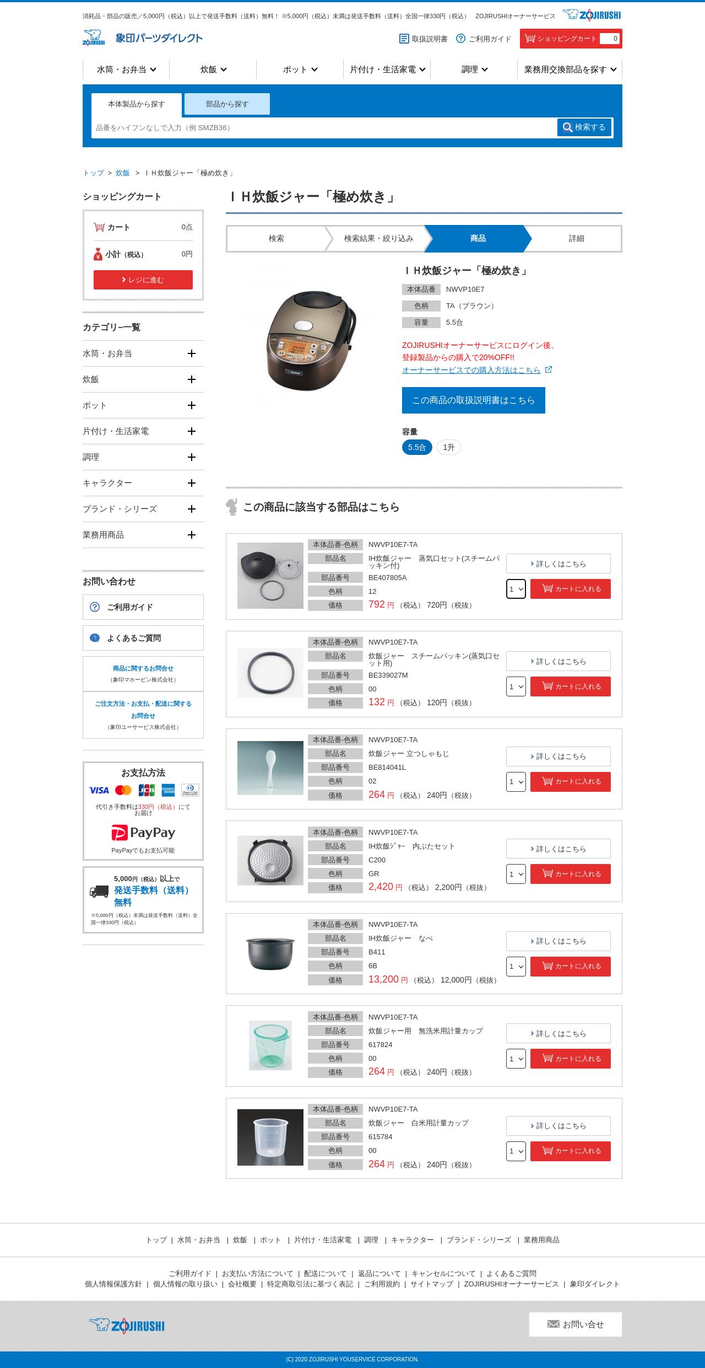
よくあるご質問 (134, 638)
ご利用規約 (382, 1284)
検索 (590, 127)
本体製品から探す (136, 104)
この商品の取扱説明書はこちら (473, 400)
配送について (325, 1273)
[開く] (191, 353)
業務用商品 (103, 534)
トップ (93, 173)
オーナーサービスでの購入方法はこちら (471, 370)
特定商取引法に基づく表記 (310, 1284)
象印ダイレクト (595, 1284)
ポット (295, 69)
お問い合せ (583, 1324)
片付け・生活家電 (383, 69)
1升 (449, 447)
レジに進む (146, 280)
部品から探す (227, 104)
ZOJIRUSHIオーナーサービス (515, 16)
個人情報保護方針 (113, 1284)
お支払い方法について (258, 1273)
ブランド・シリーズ (120, 508)
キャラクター (107, 482)
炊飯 (208, 69)
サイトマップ (431, 1284)
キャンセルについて (443, 1273)
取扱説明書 (430, 39)
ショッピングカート (579, 38)
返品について (379, 1273)
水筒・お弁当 (122, 69)
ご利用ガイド (490, 39)
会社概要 (242, 1284)
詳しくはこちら (561, 564)
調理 (470, 69)
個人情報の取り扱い (185, 1284)
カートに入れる (578, 589)
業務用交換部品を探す (565, 69)
